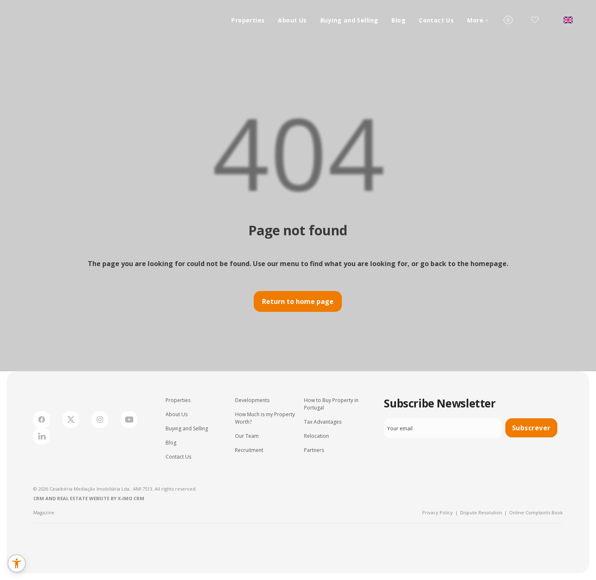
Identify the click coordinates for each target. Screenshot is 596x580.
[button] (16, 563)
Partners (314, 450)
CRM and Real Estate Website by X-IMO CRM (88, 498)
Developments (252, 400)
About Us (292, 20)
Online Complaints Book (536, 512)
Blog (398, 20)
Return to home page (298, 301)
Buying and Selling (349, 20)
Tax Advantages (322, 421)
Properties (248, 20)
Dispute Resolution (483, 512)
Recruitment (249, 450)
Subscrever (531, 427)
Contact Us (436, 20)
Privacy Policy (440, 512)
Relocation (316, 435)
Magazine (43, 512)
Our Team (247, 435)
